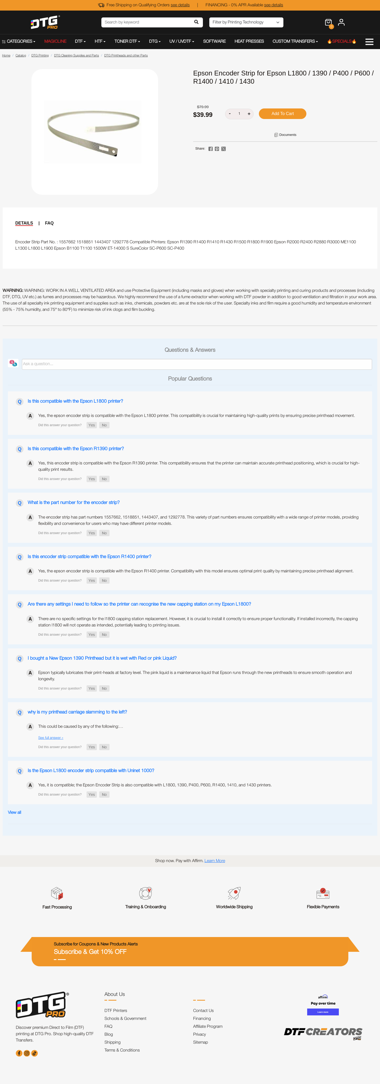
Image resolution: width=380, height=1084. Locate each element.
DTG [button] (153, 42)
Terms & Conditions (122, 1050)
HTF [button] (98, 42)
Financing (202, 1019)
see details (180, 5)
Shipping (112, 1042)
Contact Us (203, 1011)
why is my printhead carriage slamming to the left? (77, 712)
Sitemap (200, 1042)
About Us (114, 994)
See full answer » (50, 738)
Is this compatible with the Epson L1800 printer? (75, 401)
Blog (108, 1035)
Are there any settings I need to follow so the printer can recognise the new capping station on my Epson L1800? (139, 604)
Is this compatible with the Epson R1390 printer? (76, 449)
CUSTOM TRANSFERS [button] (294, 42)
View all (14, 813)
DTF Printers (115, 1011)
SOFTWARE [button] (214, 42)
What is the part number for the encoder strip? (74, 503)
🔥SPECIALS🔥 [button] (342, 42)
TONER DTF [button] (126, 42)
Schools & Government (125, 1019)
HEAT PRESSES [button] (249, 42)
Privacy (199, 1035)
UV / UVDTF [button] (180, 42)
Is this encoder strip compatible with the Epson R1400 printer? (89, 557)
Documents (287, 135)
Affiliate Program (207, 1027)
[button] (92, 425)
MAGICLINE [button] (55, 42)
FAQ (49, 223)
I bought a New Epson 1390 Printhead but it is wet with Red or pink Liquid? (102, 658)
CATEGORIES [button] (17, 42)
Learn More (215, 861)
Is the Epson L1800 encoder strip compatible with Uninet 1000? (91, 771)
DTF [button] (79, 42)
